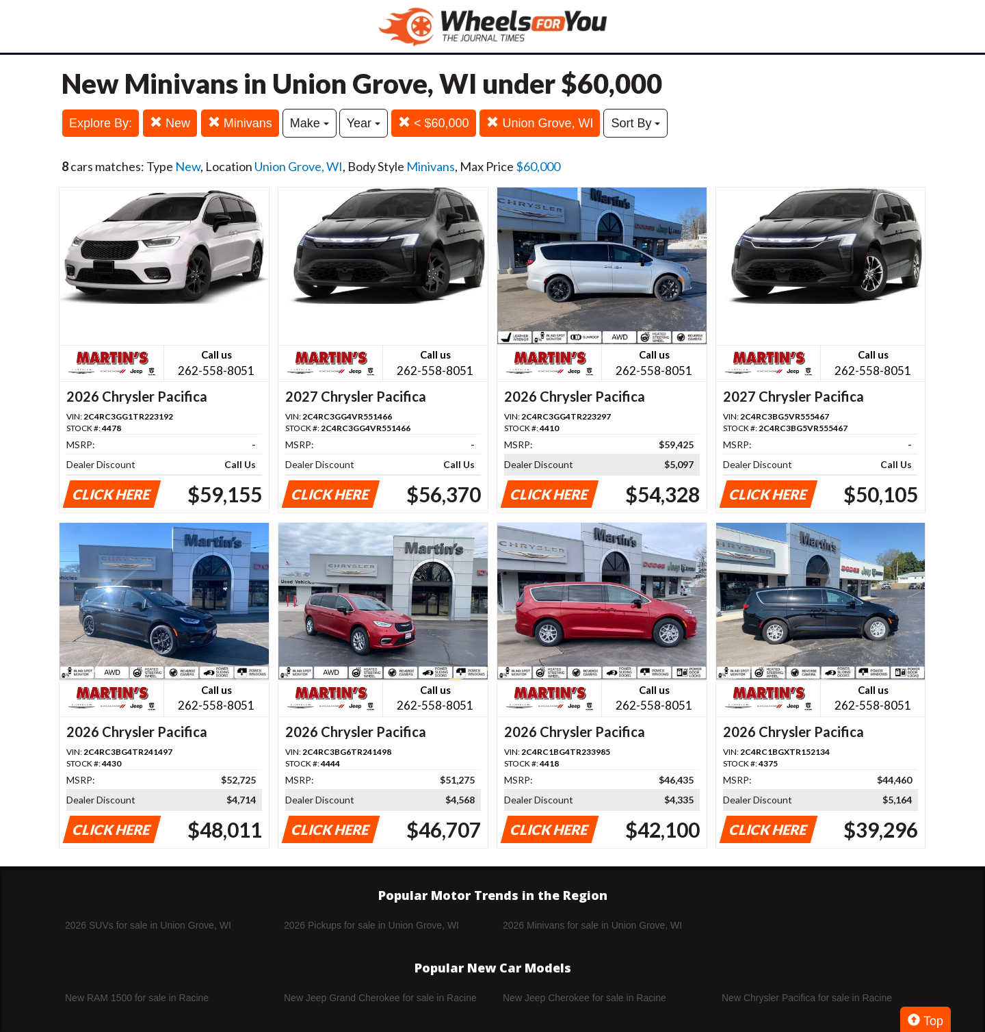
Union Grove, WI (539, 123)
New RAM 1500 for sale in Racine (137, 997)
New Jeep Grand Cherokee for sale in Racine (380, 997)
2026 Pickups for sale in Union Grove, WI (371, 925)
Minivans (240, 123)
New (170, 123)
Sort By (635, 123)
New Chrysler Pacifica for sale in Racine (807, 997)
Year (363, 123)
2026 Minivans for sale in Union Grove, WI (592, 925)
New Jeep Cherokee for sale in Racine (584, 997)
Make (309, 123)
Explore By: (100, 123)
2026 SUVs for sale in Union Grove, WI (148, 925)
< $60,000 (433, 123)
